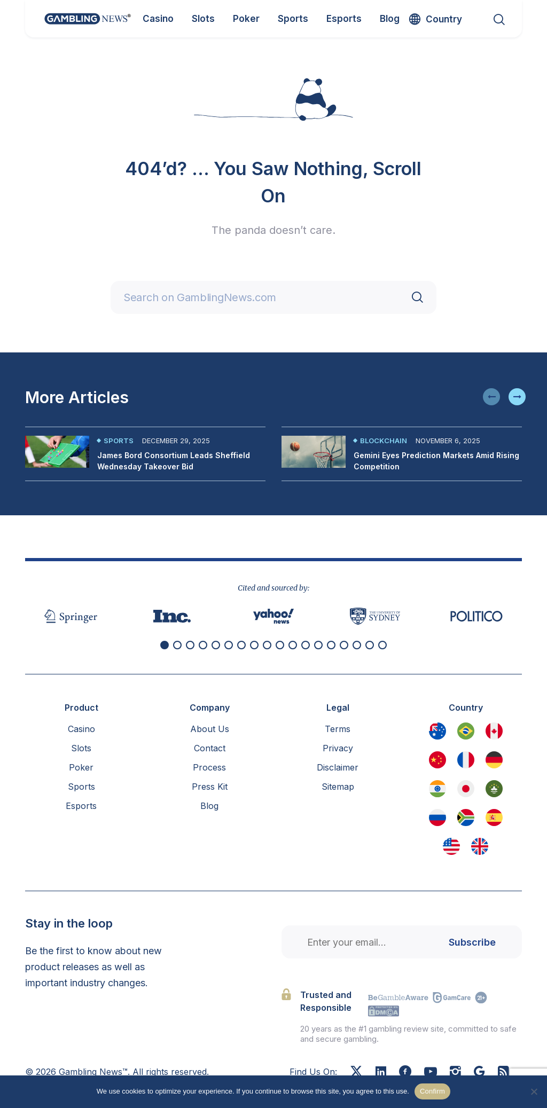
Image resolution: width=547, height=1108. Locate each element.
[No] (533, 1091)
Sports (119, 440)
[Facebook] (405, 1072)
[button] (491, 396)
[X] (356, 1072)
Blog (209, 805)
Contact (209, 748)
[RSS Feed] (503, 1072)
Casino (81, 729)
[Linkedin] (381, 1072)
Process (209, 767)
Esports (81, 805)
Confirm (432, 1091)
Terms (337, 729)
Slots (81, 748)
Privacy (338, 748)
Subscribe (472, 942)
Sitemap (338, 786)
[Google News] (479, 1072)
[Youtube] (430, 1072)
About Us (209, 729)
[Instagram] (455, 1072)
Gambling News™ (93, 1071)
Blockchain (383, 440)
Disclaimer (337, 767)
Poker (81, 767)
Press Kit (210, 786)
